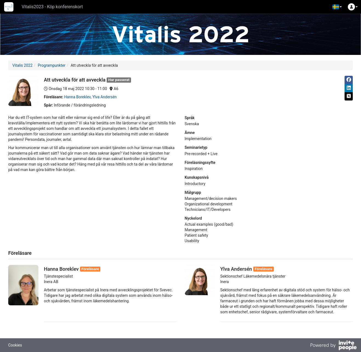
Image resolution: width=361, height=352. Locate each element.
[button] (337, 7)
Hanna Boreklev (77, 97)
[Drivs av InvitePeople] (333, 345)
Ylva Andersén (104, 97)
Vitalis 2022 (22, 65)
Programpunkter (52, 65)
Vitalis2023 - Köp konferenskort (52, 6)
